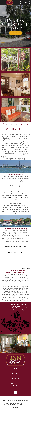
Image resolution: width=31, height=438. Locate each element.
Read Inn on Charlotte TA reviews (15, 246)
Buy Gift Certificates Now (15, 252)
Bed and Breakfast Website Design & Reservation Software (15, 405)
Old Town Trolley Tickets (14, 197)
